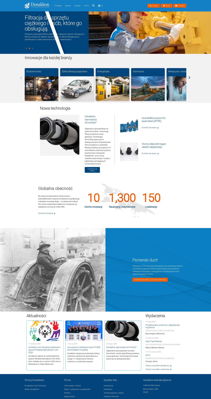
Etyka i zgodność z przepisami (77, 389)
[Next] (190, 79)
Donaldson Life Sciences (35, 386)
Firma (86, 6)
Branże (68, 6)
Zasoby (77, 6)
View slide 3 (32, 48)
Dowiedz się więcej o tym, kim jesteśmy (150, 280)
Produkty (58, 6)
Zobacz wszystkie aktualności (157, 365)
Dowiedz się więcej (92, 170)
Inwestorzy (108, 386)
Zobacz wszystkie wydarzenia (157, 369)
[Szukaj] (93, 5)
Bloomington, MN (150, 389)
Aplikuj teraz (69, 396)
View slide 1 (26, 48)
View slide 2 (29, 48)
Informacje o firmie (72, 386)
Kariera (67, 393)
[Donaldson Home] (39, 5)
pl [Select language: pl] (100, 5)
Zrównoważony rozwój (113, 393)
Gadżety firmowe (111, 396)
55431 (146, 392)
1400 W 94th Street (151, 385)
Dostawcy (108, 389)
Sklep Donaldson (32, 389)
